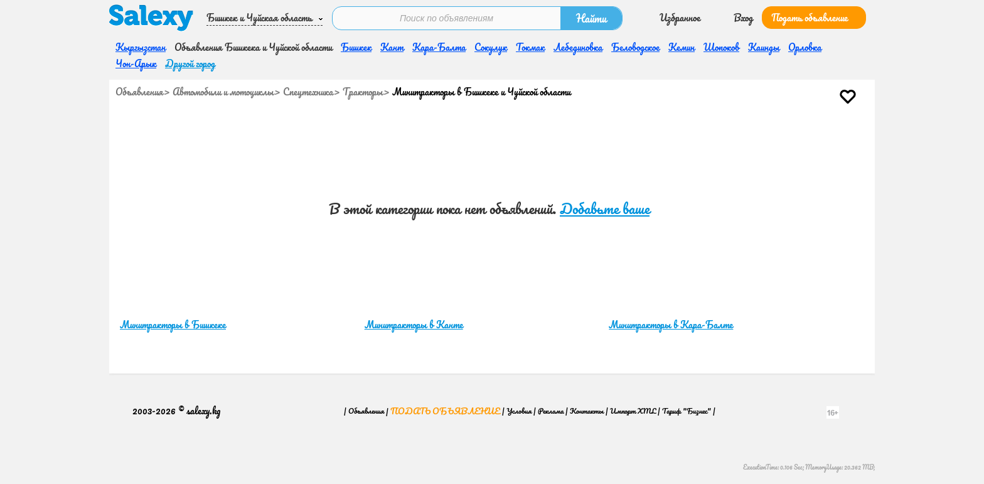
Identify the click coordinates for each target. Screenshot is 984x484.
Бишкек (356, 47)
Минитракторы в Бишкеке (173, 324)
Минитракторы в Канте (414, 324)
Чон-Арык (135, 63)
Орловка (804, 47)
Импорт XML (633, 411)
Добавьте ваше (605, 208)
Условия (519, 411)
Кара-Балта (439, 47)
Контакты (587, 411)
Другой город (190, 63)
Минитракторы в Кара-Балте (671, 324)
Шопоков (721, 47)
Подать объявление (809, 17)
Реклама (551, 411)
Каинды (763, 47)
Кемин (681, 47)
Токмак (530, 47)
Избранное (680, 17)
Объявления (139, 92)
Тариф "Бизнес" (686, 411)
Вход (743, 17)
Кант (392, 47)
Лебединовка (578, 47)
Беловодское (635, 47)
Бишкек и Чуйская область (259, 17)
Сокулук (490, 47)
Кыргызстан (140, 47)
